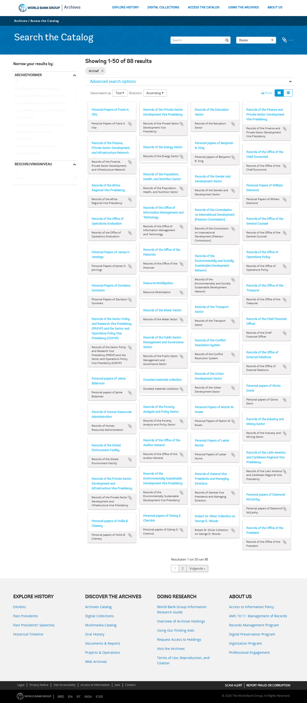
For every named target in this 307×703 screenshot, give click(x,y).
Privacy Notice (39, 685)
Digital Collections (99, 616)
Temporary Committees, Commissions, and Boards (45, 125)
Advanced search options (113, 81)
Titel (120, 93)
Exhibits (19, 606)
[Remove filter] (102, 71)
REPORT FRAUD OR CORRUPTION (268, 685)
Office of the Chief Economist (34, 146)
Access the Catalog (44, 21)
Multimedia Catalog (101, 625)
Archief (19, 178)
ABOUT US (274, 7)
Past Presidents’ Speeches (34, 625)
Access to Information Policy (251, 606)
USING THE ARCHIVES (243, 7)
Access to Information (95, 685)
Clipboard (288, 40)
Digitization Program (245, 643)
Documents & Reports (102, 643)
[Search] (200, 40)
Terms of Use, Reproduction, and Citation (183, 660)
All (16, 82)
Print (266, 93)
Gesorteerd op (100, 93)
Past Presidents (25, 616)
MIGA (88, 697)
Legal (20, 685)
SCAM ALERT (233, 685)
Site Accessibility (64, 685)
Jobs (117, 685)
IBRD (61, 697)
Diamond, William (26, 154)
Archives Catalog (98, 606)
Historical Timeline (28, 634)
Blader (256, 40)
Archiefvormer (28, 75)
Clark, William (23, 118)
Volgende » (197, 568)
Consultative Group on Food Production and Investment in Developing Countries (45, 103)
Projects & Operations (102, 652)
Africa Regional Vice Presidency (36, 89)
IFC (79, 697)
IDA (70, 697)
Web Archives (96, 661)
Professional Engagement (249, 652)
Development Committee (32, 132)
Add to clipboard (130, 124)
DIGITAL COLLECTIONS (163, 7)
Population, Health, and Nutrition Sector (42, 96)
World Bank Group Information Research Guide (182, 609)
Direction (135, 93)
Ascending (155, 93)
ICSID (99, 697)
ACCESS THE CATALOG (203, 7)
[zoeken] (226, 40)
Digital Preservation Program (252, 634)
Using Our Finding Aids (175, 630)
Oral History (94, 634)
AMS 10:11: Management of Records (258, 616)
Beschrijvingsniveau (33, 164)
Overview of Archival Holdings (181, 621)
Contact (130, 685)
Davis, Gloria (22, 139)
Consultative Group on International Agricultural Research (45, 110)
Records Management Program (254, 625)
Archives (72, 8)
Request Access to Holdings (179, 639)
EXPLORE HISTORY (125, 7)
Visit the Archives (171, 648)
